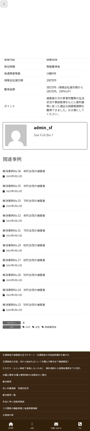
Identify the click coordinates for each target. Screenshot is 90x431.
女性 (37, 327)
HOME (11, 425)
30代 (27, 327)
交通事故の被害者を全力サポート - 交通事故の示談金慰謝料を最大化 (36, 354)
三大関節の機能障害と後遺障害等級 (20, 408)
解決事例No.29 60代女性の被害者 (24, 245)
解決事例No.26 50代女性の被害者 (24, 275)
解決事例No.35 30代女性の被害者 (24, 186)
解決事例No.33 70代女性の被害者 (24, 201)
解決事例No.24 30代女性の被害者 (24, 290)
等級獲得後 (50, 327)
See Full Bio (42, 134)
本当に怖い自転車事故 (13, 401)
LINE (32, 425)
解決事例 (7, 381)
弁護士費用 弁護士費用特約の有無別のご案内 (24, 374)
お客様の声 (8, 414)
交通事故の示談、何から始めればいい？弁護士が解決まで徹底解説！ (36, 361)
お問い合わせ (56, 425)
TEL (80, 425)
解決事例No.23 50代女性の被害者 (24, 304)
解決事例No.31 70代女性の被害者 (24, 230)
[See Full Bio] (52, 134)
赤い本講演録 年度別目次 (16, 388)
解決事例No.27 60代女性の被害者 (24, 260)
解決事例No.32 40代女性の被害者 (24, 215)
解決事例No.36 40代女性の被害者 (24, 171)
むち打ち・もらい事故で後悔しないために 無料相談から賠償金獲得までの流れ (41, 368)
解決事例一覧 (9, 394)
